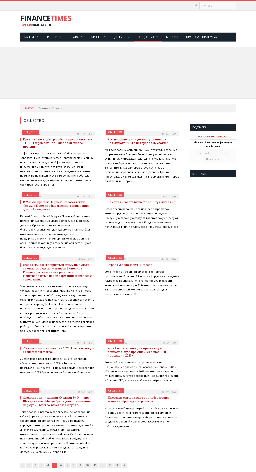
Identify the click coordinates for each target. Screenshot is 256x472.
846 (81, 392)
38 (110, 465)
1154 (81, 342)
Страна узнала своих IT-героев (130, 265)
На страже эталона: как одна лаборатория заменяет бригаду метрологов (138, 399)
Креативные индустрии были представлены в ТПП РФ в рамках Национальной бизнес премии (58, 142)
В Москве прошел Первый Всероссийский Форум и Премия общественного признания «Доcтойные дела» (56, 205)
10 (87, 465)
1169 (81, 133)
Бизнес (96, 37)
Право (74, 37)
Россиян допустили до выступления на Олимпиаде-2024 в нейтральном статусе (138, 141)
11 (95, 465)
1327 (165, 133)
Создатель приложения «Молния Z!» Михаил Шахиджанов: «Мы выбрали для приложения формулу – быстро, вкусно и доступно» (57, 401)
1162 (81, 196)
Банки (29, 37)
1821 (165, 259)
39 (117, 465)
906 (166, 342)
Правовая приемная (202, 37)
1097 (165, 392)
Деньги (120, 37)
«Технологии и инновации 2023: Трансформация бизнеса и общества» (59, 350)
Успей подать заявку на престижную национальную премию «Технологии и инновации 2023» (137, 351)
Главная (44, 108)
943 (81, 259)
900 (166, 196)
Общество (146, 37)
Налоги (51, 37)
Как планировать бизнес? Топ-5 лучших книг (141, 202)
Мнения (172, 37)
